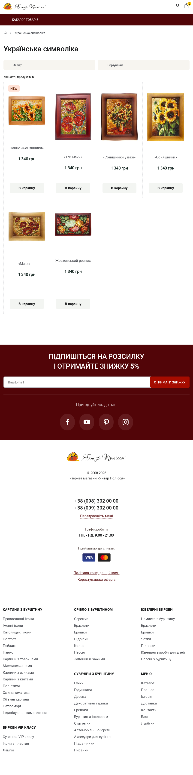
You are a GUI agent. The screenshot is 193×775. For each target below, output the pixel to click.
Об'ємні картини (16, 699)
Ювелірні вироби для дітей (163, 652)
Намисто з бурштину (158, 618)
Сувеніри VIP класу (18, 736)
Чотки (146, 638)
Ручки (79, 683)
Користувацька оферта (97, 579)
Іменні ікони (13, 625)
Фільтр (14, 65)
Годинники (83, 689)
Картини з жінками (18, 672)
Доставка (149, 703)
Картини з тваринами (20, 659)
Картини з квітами (18, 679)
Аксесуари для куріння (92, 736)
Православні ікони (18, 618)
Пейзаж (9, 645)
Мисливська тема (17, 665)
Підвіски (81, 638)
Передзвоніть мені (96, 516)
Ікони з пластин (16, 743)
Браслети (81, 625)
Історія (146, 696)
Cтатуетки (82, 723)
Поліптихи (11, 685)
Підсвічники (84, 743)
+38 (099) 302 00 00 (96, 507)
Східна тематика (16, 692)
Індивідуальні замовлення (25, 712)
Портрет (9, 638)
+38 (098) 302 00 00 (96, 500)
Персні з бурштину (156, 659)
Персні (79, 652)
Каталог (147, 683)
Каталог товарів (20, 19)
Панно (8, 652)
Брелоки (81, 709)
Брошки (80, 632)
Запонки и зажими (89, 659)
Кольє (79, 645)
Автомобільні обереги (92, 730)
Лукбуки (147, 723)
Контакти (149, 709)
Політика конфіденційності (97, 572)
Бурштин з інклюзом (91, 716)
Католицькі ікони (17, 632)
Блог (145, 716)
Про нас (147, 689)
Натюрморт (12, 706)
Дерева (80, 696)
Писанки (81, 750)
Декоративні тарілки (91, 703)
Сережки (81, 618)
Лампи (8, 750)
